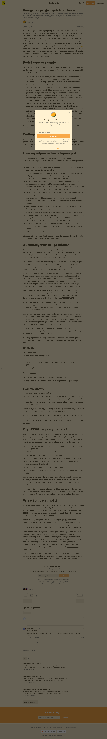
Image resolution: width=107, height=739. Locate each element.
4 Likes (31, 589)
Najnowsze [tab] (31, 658)
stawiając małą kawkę (72, 527)
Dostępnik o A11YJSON (32, 663)
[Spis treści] (2, 369)
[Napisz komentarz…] (55, 621)
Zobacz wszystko (30, 702)
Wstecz (27, 601)
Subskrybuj (90, 3)
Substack (44, 735)
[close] (69, 112)
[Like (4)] (25, 26)
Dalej (80, 601)
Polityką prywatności (59, 143)
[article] (53, 667)
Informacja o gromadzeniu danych (66, 727)
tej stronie (66, 411)
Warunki (54, 727)
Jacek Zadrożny (31, 20)
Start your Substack (48, 731)
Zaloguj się (100, 3)
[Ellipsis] (83, 628)
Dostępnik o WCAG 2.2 (32, 676)
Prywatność (47, 727)
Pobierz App (61, 731)
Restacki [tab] (34, 613)
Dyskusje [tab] (38, 658)
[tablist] (30, 613)
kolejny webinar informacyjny (49, 537)
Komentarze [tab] (27, 613)
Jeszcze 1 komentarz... (29, 650)
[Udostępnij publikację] (83, 3)
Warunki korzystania (64, 140)
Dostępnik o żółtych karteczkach (36, 689)
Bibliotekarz (30, 628)
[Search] (80, 3)
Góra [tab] (25, 658)
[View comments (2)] (31, 26)
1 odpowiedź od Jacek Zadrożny (37, 642)
